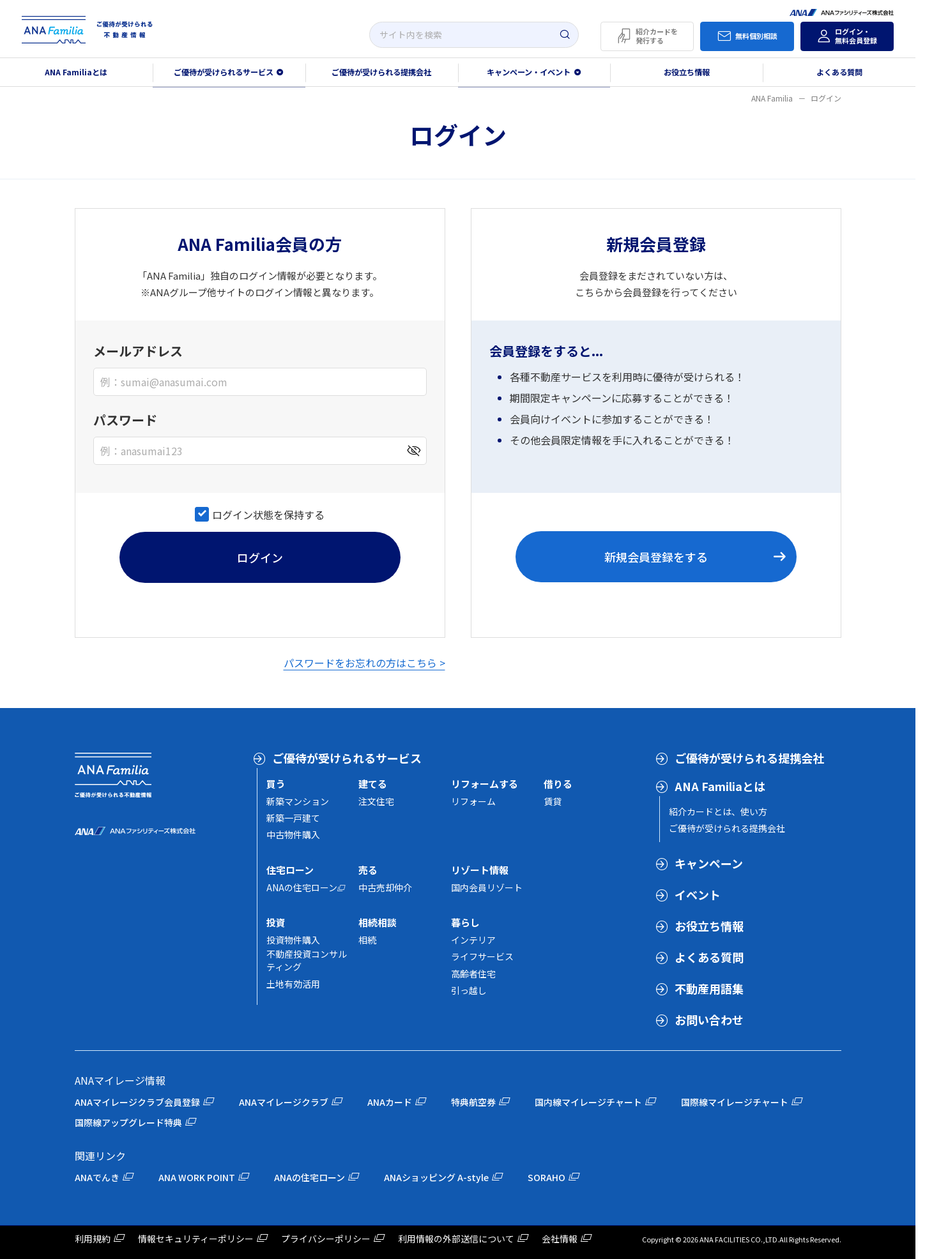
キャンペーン (709, 863)
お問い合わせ (709, 1019)
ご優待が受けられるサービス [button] (223, 72)
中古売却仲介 (385, 887)
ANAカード (389, 1102)
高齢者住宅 (473, 973)
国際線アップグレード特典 (128, 1122)
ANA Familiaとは (76, 72)
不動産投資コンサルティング (306, 960)
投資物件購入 (293, 939)
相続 (367, 939)
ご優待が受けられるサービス (347, 758)
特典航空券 (473, 1102)
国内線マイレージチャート (588, 1102)
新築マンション (297, 801)
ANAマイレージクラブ (283, 1102)
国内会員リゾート (487, 887)
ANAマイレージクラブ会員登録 (137, 1102)
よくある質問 (839, 72)
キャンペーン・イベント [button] (528, 72)
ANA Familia (772, 98)
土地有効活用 (293, 983)
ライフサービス (482, 956)
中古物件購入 (293, 834)
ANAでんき (97, 1177)
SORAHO (546, 1177)
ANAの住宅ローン (301, 887)
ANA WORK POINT (196, 1177)
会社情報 (559, 1238)
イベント (698, 894)
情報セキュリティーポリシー (196, 1238)
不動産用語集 (709, 988)
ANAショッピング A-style (436, 1177)
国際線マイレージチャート (734, 1102)
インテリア (473, 939)
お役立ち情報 (687, 72)
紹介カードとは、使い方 (718, 811)
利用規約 (93, 1238)
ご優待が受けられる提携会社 (381, 72)
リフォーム (473, 801)
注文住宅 (376, 801)
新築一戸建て (293, 817)
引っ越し (469, 990)
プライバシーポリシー (326, 1238)
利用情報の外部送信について (456, 1238)
